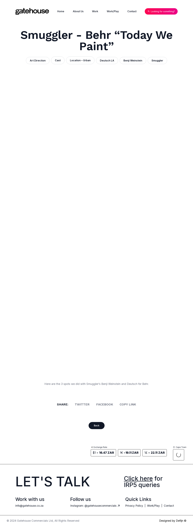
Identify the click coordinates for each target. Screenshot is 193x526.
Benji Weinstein (132, 60)
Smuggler (157, 60)
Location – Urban (80, 60)
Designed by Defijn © (172, 520)
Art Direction (38, 60)
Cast (58, 60)
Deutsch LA (107, 60)
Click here (138, 478)
